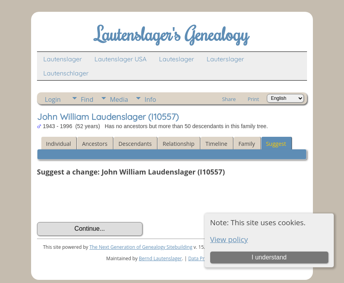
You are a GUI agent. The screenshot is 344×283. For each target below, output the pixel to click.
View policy (229, 239)
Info (150, 99)
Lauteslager (176, 59)
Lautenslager (62, 59)
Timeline (216, 143)
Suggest (276, 143)
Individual (58, 143)
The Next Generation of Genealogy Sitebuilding (140, 247)
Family (247, 143)
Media (119, 99)
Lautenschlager (66, 73)
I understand (269, 257)
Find (87, 99)
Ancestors (94, 143)
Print (253, 99)
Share (229, 99)
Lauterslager (225, 59)
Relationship (178, 143)
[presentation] (97, 199)
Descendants (135, 143)
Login (53, 99)
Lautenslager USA (120, 59)
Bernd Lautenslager (160, 258)
